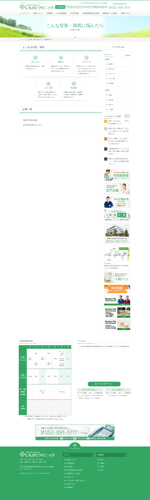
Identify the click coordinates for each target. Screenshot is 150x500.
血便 (110, 95)
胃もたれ (112, 69)
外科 (101, 460)
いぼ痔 (111, 109)
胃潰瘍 (111, 83)
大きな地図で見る (105, 384)
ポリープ (112, 74)
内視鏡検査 (62, 13)
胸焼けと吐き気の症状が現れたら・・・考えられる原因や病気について (118, 161)
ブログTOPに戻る (118, 47)
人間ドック (70, 477)
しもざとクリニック (34, 473)
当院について (38, 13)
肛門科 (107, 90)
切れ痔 (111, 100)
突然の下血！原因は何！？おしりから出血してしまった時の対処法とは (118, 131)
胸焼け (111, 64)
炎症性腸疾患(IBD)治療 (91, 13)
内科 (101, 470)
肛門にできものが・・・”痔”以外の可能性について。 (118, 122)
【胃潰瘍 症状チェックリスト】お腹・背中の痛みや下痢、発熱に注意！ (118, 151)
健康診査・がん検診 (110, 13)
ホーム (22, 39)
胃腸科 (107, 59)
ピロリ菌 (112, 78)
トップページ (24, 13)
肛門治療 (75, 13)
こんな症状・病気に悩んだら (34, 39)
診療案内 (50, 13)
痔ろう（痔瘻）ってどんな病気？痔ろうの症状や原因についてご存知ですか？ (118, 141)
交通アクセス (125, 13)
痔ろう (111, 105)
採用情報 (70, 487)
